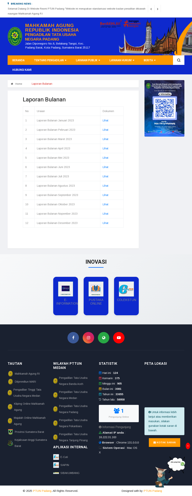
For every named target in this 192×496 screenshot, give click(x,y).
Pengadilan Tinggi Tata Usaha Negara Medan (24, 392)
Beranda (18, 60)
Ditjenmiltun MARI (22, 382)
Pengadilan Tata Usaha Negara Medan (70, 395)
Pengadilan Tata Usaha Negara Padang (70, 409)
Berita (150, 60)
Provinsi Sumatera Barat (26, 432)
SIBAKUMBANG (66, 473)
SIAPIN (61, 465)
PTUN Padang (42, 490)
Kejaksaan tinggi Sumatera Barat (27, 442)
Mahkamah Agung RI (24, 374)
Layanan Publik (88, 60)
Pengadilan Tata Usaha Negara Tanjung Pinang (70, 437)
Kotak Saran (164, 442)
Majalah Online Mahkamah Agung (27, 420)
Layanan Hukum (121, 60)
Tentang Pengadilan (50, 60)
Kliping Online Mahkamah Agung (26, 406)
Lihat (105, 120)
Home (16, 83)
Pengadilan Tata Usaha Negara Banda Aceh (70, 380)
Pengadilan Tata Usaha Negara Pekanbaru (70, 423)
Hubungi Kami (22, 70)
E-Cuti (60, 457)
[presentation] (151, 8)
